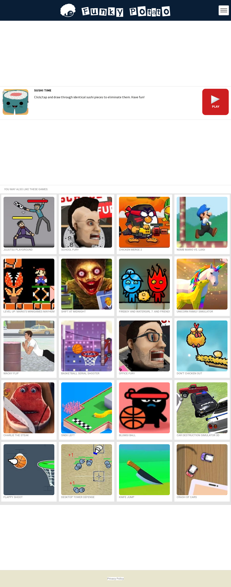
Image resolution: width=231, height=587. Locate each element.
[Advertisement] (115, 54)
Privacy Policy (115, 578)
